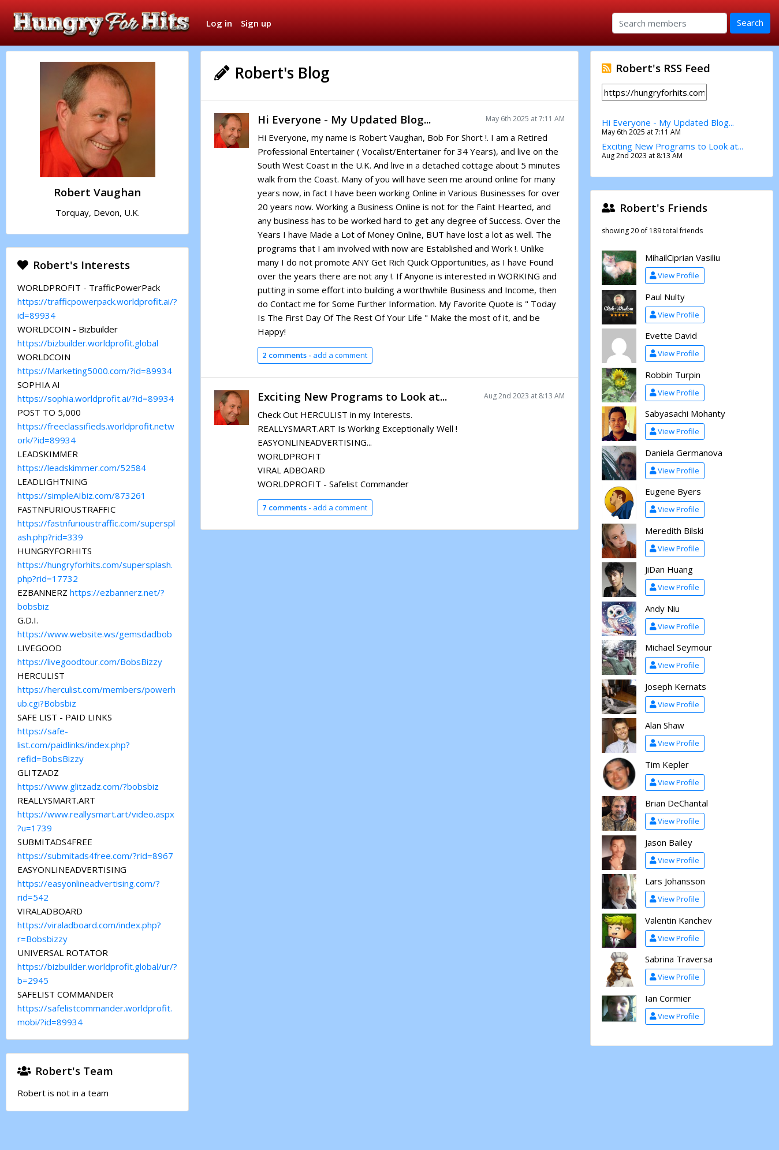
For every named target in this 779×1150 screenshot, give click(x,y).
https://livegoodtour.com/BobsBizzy (89, 661)
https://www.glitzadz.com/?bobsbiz (88, 786)
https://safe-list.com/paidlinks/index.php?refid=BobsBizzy (73, 744)
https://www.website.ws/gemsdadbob (94, 634)
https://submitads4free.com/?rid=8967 (95, 855)
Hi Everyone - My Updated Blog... (344, 119)
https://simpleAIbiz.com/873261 (81, 495)
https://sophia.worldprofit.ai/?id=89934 (95, 398)
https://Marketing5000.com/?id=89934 (94, 370)
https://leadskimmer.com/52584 (81, 467)
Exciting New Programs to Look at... (352, 396)
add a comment (314, 355)
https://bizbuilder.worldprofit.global (87, 343)
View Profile (674, 275)
